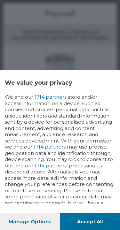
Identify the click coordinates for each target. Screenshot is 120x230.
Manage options (30, 221)
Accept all (90, 221)
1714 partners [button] (51, 97)
